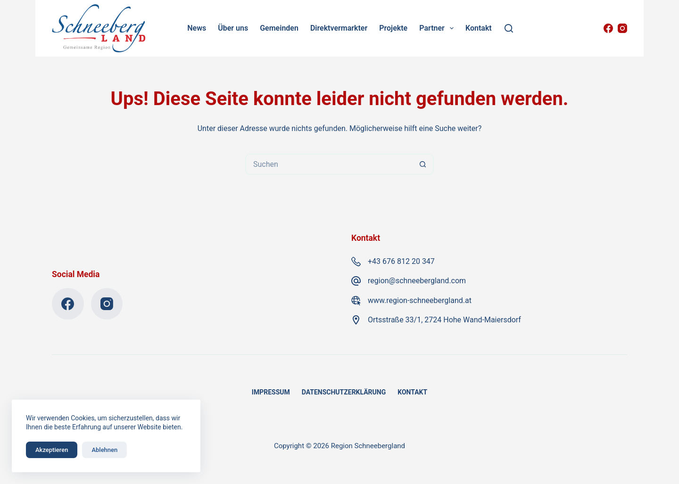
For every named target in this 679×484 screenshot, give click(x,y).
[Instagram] (622, 28)
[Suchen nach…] (329, 164)
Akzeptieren (51, 449)
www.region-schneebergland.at (420, 300)
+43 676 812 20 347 (401, 261)
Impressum (271, 392)
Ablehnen (104, 449)
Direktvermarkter (338, 28)
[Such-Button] (423, 164)
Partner (438, 28)
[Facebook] (608, 28)
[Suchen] (509, 28)
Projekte (393, 28)
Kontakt (478, 28)
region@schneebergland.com (417, 280)
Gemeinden (279, 28)
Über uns (233, 28)
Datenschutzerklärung (344, 392)
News (196, 28)
